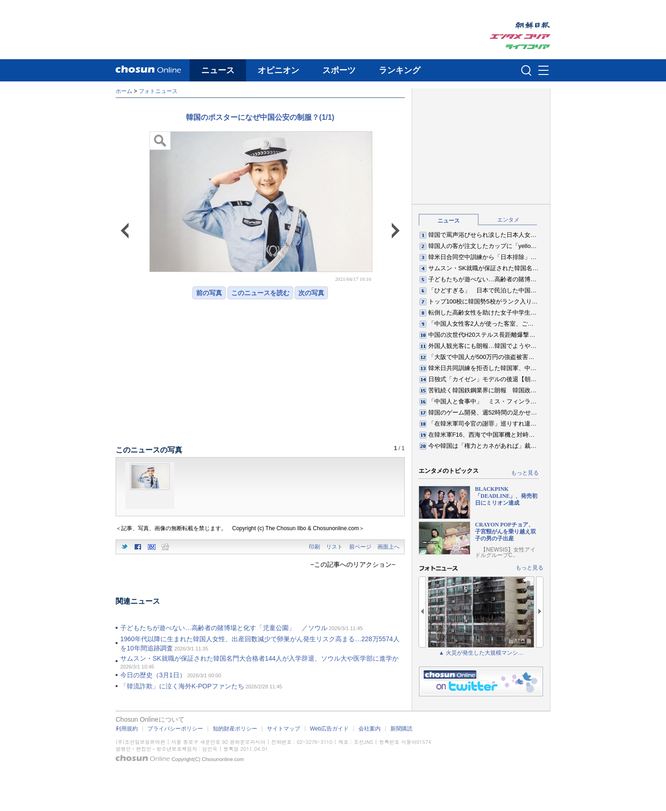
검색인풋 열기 (526, 70)
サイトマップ (283, 728)
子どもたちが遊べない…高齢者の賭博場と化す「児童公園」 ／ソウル (223, 627)
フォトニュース (158, 91)
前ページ (360, 547)
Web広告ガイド (329, 728)
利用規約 (127, 728)
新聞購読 (401, 728)
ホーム (124, 91)
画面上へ (388, 547)
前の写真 (209, 293)
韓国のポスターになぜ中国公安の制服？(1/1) (260, 117)
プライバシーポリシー (175, 728)
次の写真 (311, 293)
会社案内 (369, 728)
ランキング (399, 70)
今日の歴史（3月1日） (153, 675)
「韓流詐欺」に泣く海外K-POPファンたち (182, 686)
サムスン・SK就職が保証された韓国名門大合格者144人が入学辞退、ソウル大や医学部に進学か (259, 658)
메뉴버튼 (543, 70)
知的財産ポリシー (235, 728)
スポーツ (339, 70)
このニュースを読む (260, 293)
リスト (334, 547)
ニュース (217, 70)
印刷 (314, 547)
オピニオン (278, 70)
